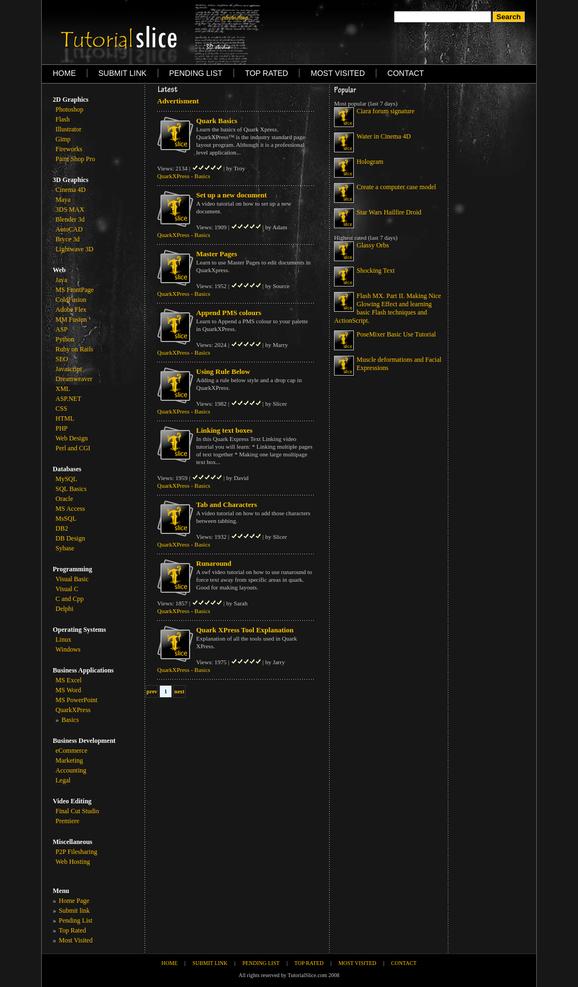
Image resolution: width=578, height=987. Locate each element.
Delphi (64, 609)
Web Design (71, 438)
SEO (61, 359)
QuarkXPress (73, 710)
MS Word (68, 690)
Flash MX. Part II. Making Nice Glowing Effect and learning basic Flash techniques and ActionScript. (387, 308)
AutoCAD (68, 229)
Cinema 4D (70, 190)
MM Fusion (71, 319)
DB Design (70, 538)
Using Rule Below (223, 371)
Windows (68, 649)
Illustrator (68, 129)
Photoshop (69, 109)
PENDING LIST (196, 73)
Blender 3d (70, 219)
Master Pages (216, 254)
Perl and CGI (72, 448)
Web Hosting (72, 861)
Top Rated (72, 930)
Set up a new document (231, 195)
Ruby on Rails (74, 349)
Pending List (75, 920)
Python (64, 339)
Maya (62, 199)
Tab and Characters (226, 504)
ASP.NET (68, 398)
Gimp (62, 139)
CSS (61, 408)
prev (152, 691)
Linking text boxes (224, 430)
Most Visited (75, 940)
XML (62, 389)
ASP (61, 329)
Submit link (74, 910)
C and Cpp (69, 599)
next (179, 691)
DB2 (61, 528)
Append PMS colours (228, 312)
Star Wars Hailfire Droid (389, 212)
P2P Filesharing (76, 852)
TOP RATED (266, 73)
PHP (61, 428)
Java (61, 280)
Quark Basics (216, 121)
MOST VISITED (337, 73)
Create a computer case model (396, 187)
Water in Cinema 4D (384, 136)
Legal (62, 780)
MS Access (70, 508)
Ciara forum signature (385, 111)
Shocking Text (375, 270)
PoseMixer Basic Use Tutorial (396, 334)
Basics (202, 176)
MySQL (66, 479)
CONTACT (405, 73)
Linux (63, 639)
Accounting (70, 770)
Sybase (64, 548)
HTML (64, 418)
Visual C (67, 589)
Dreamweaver (73, 379)
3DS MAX (69, 209)
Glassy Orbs (373, 245)
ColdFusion (70, 300)
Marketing (69, 760)
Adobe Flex (70, 309)
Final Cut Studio (77, 811)
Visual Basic (71, 579)
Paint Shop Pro (75, 159)
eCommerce (71, 750)
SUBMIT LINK (122, 73)
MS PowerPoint (76, 700)
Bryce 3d (67, 239)
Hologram (370, 162)
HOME (64, 73)
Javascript (68, 369)
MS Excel (68, 680)
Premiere (67, 821)
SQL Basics (71, 489)
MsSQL (65, 518)
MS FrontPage (74, 290)
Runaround (213, 563)
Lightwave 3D (74, 249)
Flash (62, 119)
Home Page (74, 901)
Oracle (64, 499)
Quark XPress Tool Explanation (244, 630)
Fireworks (68, 149)
